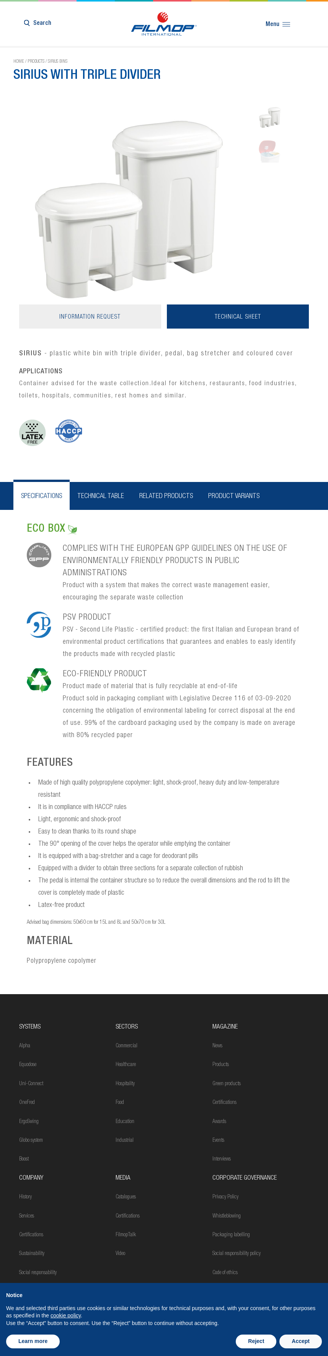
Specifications (41, 496)
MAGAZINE (225, 1027)
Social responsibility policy (236, 1254)
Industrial (125, 1140)
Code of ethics (225, 1273)
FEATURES (50, 763)
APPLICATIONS (41, 371)
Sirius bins (57, 61)
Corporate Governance (244, 1178)
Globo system (31, 1140)
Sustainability (31, 1254)
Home (18, 61)
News (217, 1046)
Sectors (127, 1027)
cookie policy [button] (66, 1315)
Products (36, 61)
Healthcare (126, 1065)
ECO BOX (52, 529)
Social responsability (38, 1273)
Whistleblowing (226, 1216)
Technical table (100, 496)
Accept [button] (301, 1341)
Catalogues (126, 1197)
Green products (226, 1084)
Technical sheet (238, 317)
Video (120, 1254)
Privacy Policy (225, 1197)
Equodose (27, 1065)
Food (120, 1102)
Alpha (24, 1046)
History (25, 1197)
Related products (166, 496)
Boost (24, 1159)
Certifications (224, 1102)
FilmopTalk (126, 1235)
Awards (219, 1122)
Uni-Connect (31, 1084)
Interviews (221, 1159)
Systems (30, 1027)
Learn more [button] (32, 1341)
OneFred (27, 1102)
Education (125, 1122)
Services (26, 1216)
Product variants (233, 496)
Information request (90, 317)
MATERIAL (50, 941)
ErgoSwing (29, 1122)
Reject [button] (256, 1341)
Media (123, 1178)
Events (218, 1140)
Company (31, 1178)
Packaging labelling (231, 1235)
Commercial (126, 1046)
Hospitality (125, 1084)
